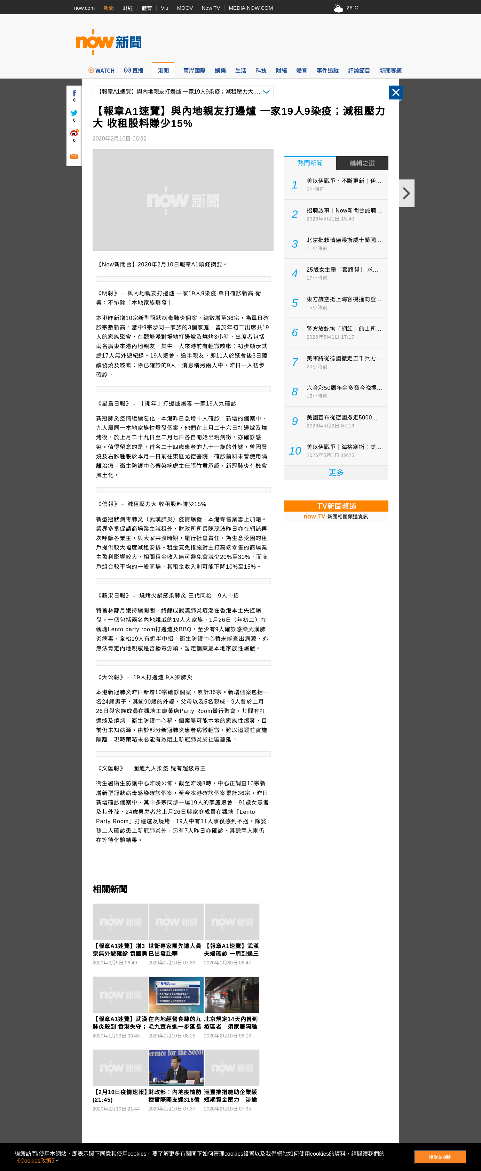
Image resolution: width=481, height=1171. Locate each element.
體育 (147, 8)
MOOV (185, 8)
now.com (84, 8)
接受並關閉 (440, 1157)
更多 (336, 472)
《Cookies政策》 (34, 1161)
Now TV (211, 8)
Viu (164, 8)
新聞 (108, 8)
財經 (128, 8)
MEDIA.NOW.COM (251, 8)
